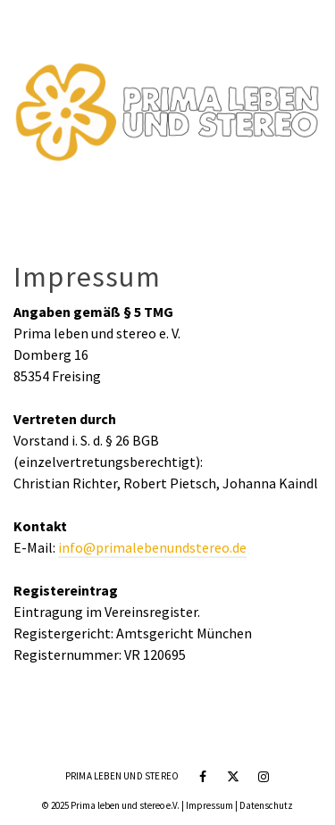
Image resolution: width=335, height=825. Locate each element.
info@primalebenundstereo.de (152, 547)
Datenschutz (266, 805)
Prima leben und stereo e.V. (125, 805)
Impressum (209, 805)
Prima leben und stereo (122, 776)
